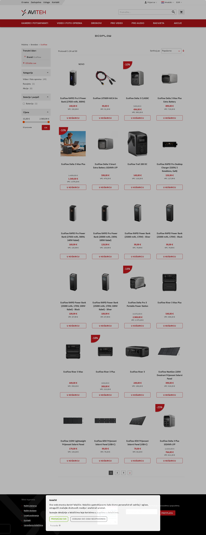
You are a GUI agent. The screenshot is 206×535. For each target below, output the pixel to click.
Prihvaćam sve (59, 519)
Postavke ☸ (55, 526)
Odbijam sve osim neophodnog (88, 519)
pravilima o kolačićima (107, 513)
